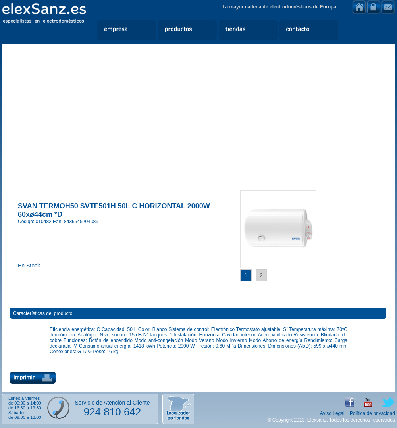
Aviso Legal (332, 413)
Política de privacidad (372, 413)
